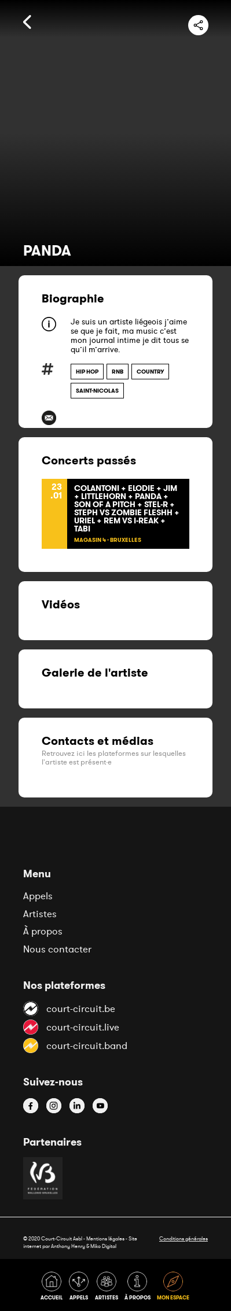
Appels (38, 895)
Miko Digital (103, 1246)
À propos (43, 931)
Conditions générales (183, 1238)
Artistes (40, 913)
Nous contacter (57, 949)
